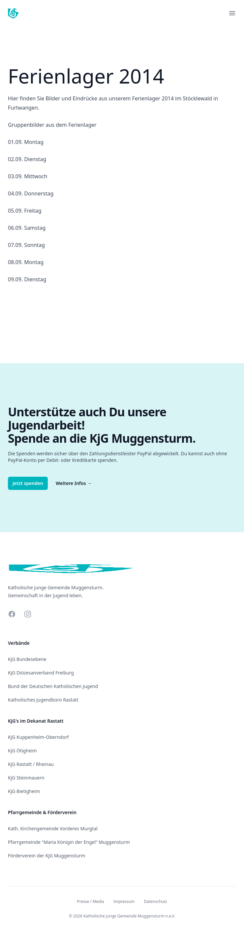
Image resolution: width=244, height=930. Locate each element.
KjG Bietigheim (24, 791)
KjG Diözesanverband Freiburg (41, 673)
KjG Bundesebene (27, 659)
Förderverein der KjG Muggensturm (46, 855)
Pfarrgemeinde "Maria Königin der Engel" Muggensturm (69, 842)
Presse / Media (90, 901)
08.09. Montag (26, 262)
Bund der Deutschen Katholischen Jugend (53, 686)
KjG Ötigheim (22, 750)
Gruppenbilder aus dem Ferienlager (52, 124)
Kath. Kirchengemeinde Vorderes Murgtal (53, 828)
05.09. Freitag (25, 210)
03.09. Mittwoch (27, 176)
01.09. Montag (26, 142)
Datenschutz (155, 901)
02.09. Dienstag (27, 159)
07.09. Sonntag (26, 245)
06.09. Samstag (27, 227)
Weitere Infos (74, 483)
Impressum (124, 901)
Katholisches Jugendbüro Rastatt (43, 700)
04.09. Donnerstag (30, 193)
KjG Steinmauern (26, 778)
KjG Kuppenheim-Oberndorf (38, 737)
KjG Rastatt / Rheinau (31, 764)
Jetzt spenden (28, 483)
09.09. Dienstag (27, 279)
